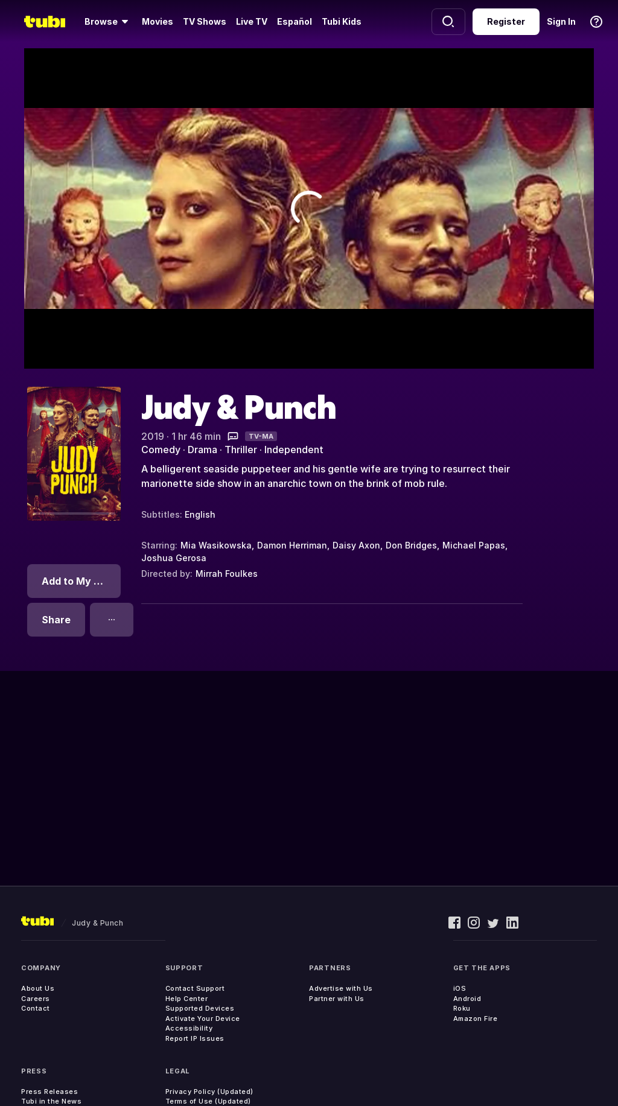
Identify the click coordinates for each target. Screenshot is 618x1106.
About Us (37, 988)
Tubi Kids (342, 21)
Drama (202, 449)
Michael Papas (473, 545)
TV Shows (204, 21)
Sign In (561, 21)
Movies (157, 21)
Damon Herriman (292, 545)
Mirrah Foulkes (227, 573)
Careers (35, 998)
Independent (293, 449)
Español (294, 21)
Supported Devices (200, 1008)
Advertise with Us (341, 988)
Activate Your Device (202, 1018)
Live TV (251, 21)
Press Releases (49, 1091)
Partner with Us (337, 998)
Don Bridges (411, 545)
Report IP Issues (195, 1038)
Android (467, 998)
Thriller (241, 449)
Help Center (186, 998)
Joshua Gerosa (173, 558)
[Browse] (108, 21)
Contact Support (195, 988)
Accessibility (189, 1028)
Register (506, 21)
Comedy (160, 449)
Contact (35, 1008)
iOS (460, 988)
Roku (462, 1008)
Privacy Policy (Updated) (209, 1091)
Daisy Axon (356, 545)
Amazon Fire (475, 1018)
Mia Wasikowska (216, 545)
